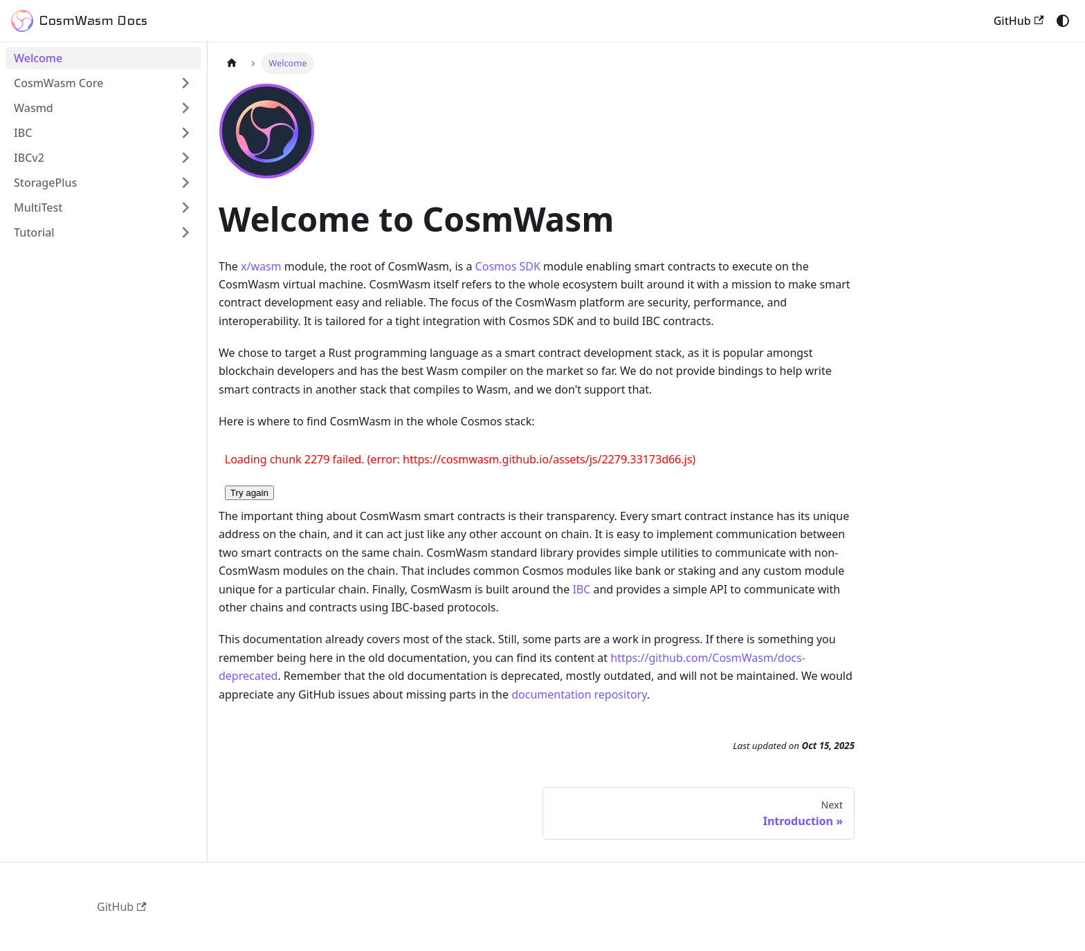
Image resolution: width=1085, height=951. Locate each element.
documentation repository (579, 694)
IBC (581, 589)
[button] (103, 158)
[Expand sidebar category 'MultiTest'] (185, 207)
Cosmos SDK (507, 266)
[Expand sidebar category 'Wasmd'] (185, 108)
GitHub (1018, 20)
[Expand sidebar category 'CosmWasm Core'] (185, 83)
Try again (249, 493)
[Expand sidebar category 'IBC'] (185, 133)
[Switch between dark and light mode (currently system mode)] (1063, 21)
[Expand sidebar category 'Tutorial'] (185, 232)
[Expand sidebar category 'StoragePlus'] (185, 183)
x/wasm (261, 266)
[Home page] (232, 63)
